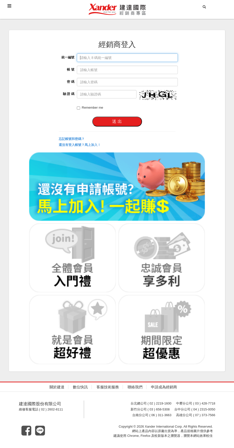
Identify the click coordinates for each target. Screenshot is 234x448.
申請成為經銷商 (164, 387)
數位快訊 (80, 387)
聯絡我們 (135, 387)
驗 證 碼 (68, 94)
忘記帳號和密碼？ (72, 139)
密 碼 (70, 82)
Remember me (90, 108)
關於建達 (56, 387)
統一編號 (67, 57)
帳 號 (70, 69)
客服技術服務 (107, 387)
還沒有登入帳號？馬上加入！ (80, 145)
